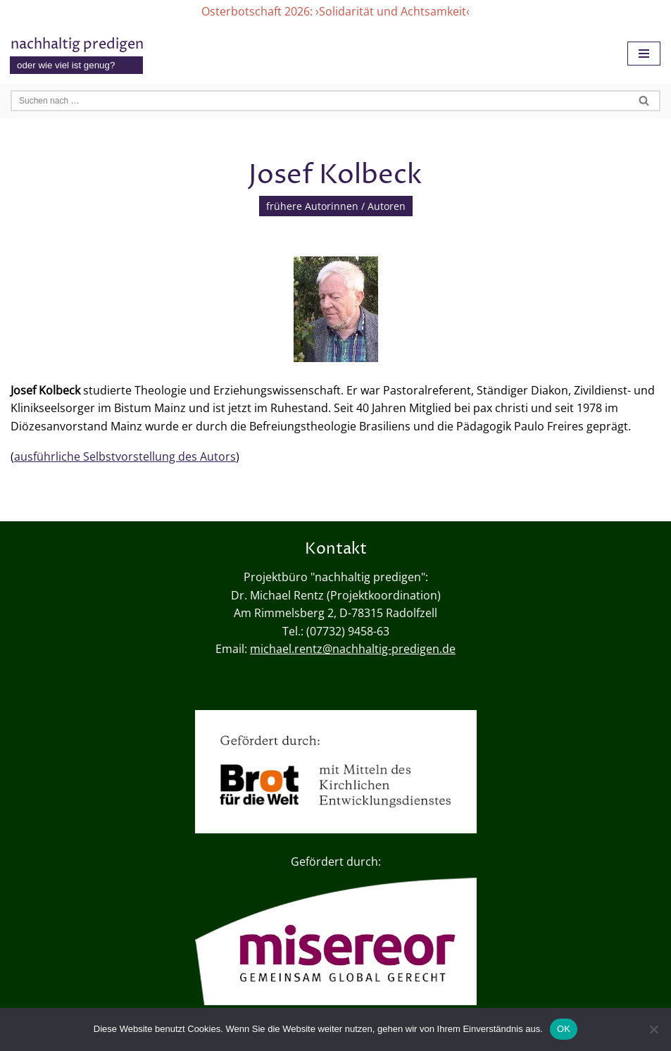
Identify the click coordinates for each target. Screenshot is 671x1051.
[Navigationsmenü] (643, 54)
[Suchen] (320, 100)
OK (563, 1029)
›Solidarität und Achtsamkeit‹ (392, 11)
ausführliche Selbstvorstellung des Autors (125, 456)
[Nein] (653, 1029)
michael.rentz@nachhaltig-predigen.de (353, 649)
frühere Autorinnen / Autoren (336, 206)
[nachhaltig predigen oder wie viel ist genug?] (77, 54)
